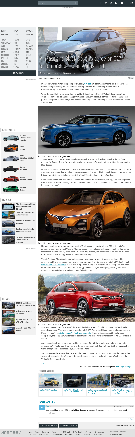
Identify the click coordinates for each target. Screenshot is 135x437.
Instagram (100, 432)
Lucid (28, 39)
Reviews (29, 31)
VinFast (87, 84)
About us (29, 34)
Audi (3, 45)
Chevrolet (30, 49)
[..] (27, 67)
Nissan (16, 39)
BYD (27, 64)
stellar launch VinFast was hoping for (75, 333)
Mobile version (57, 434)
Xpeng (28, 61)
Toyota (16, 55)
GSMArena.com (116, 434)
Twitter (89, 432)
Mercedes (5, 55)
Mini (15, 61)
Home (3, 31)
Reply (131, 419)
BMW (3, 52)
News (16, 31)
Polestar (17, 49)
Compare (4, 34)
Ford (15, 42)
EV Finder (68, 434)
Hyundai (4, 58)
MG (15, 64)
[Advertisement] (67, 15)
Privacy (87, 434)
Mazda (16, 58)
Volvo (16, 45)
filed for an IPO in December (53, 265)
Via (42, 363)
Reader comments (47, 401)
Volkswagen (6, 42)
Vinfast (16, 67)
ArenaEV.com (44, 434)
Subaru (29, 55)
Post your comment (49, 73)
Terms (16, 34)
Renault (4, 67)
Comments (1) (68, 73)
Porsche (4, 49)
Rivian (28, 42)
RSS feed (66, 432)
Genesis (4, 64)
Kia (2, 61)
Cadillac (29, 45)
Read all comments (48, 426)
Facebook (78, 432)
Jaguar (16, 52)
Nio (27, 58)
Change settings (123, 367)
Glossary (78, 434)
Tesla (3, 39)
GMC (27, 52)
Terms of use (97, 434)
